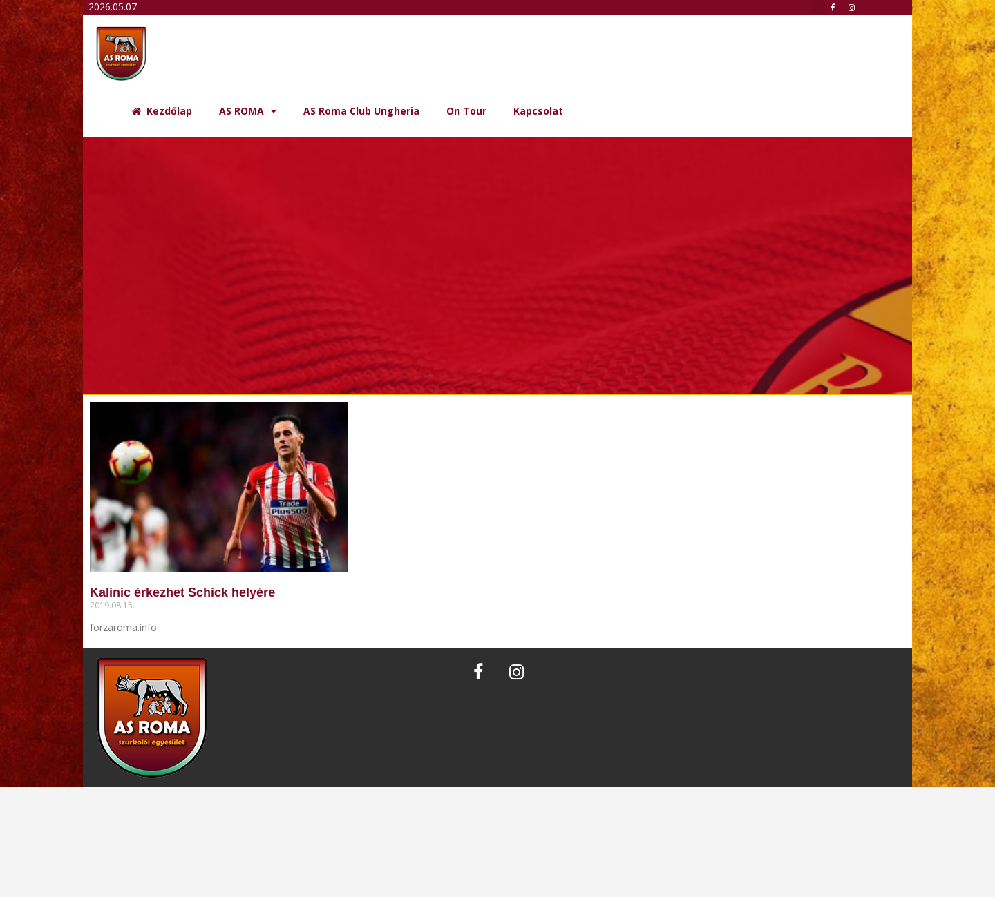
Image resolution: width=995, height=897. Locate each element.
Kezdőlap (162, 110)
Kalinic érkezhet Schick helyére (182, 592)
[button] (818, 7)
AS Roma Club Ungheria (361, 110)
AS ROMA (247, 111)
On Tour (466, 110)
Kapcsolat (538, 110)
